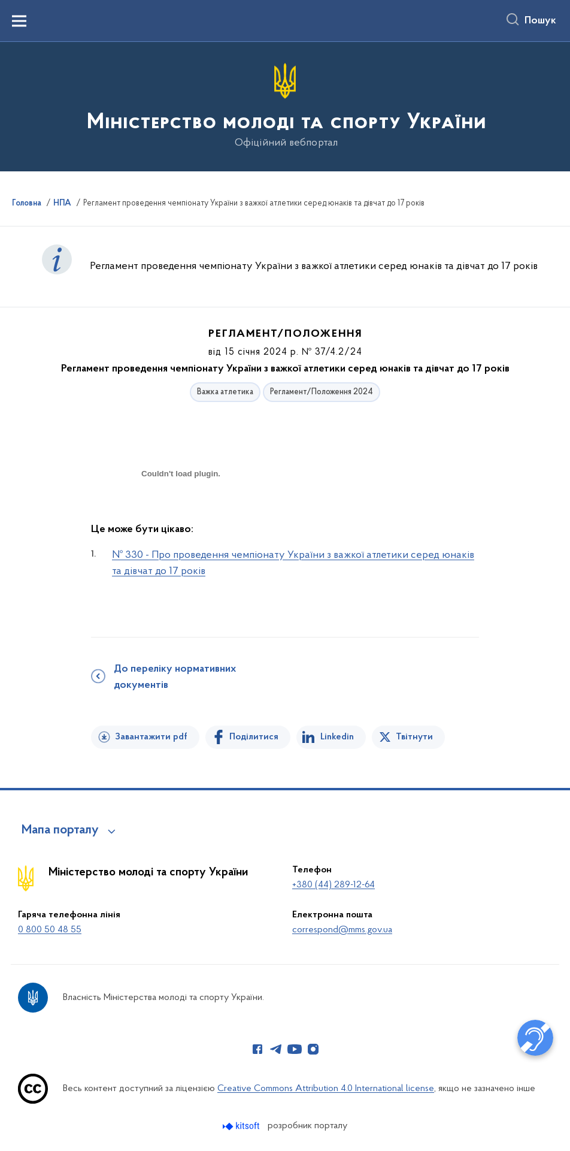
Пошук (540, 21)
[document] (181, 516)
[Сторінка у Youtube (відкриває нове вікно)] (294, 1049)
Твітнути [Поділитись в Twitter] (414, 737)
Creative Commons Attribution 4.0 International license (325, 1088)
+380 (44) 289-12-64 (333, 885)
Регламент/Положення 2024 (321, 392)
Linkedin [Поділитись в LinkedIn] (337, 737)
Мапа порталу (60, 830)
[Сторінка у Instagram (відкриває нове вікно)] (313, 1049)
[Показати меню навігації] (19, 21)
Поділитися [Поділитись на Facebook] (253, 737)
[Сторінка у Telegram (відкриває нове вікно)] (276, 1049)
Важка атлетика (225, 392)
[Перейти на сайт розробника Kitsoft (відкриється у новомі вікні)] (242, 1126)
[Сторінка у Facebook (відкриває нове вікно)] (257, 1049)
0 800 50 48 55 (49, 930)
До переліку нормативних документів (175, 677)
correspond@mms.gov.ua (342, 930)
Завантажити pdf (151, 737)
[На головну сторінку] (285, 106)
